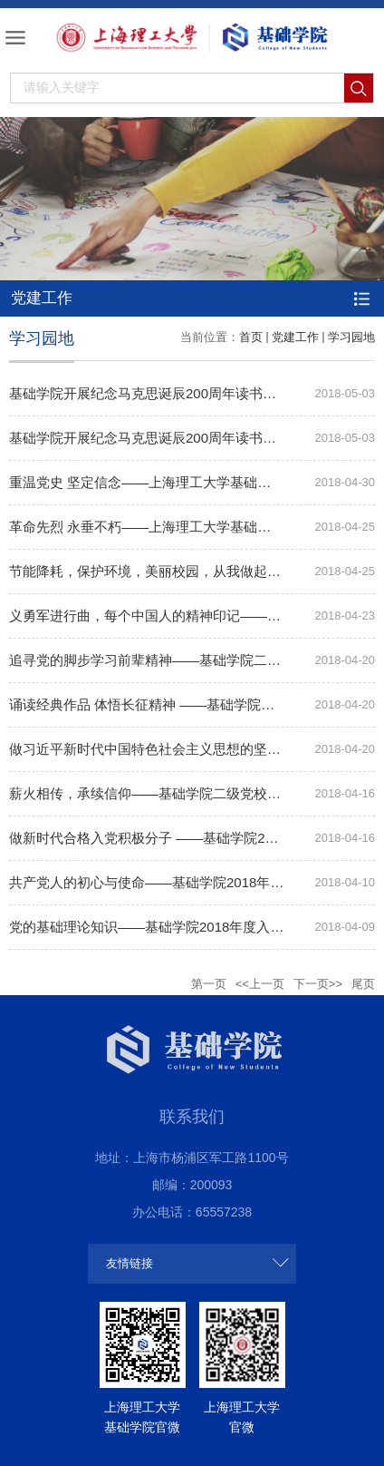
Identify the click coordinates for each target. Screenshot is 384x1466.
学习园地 (351, 337)
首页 (251, 337)
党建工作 (295, 337)
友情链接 (129, 1263)
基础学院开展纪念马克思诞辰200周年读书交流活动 (163, 393)
